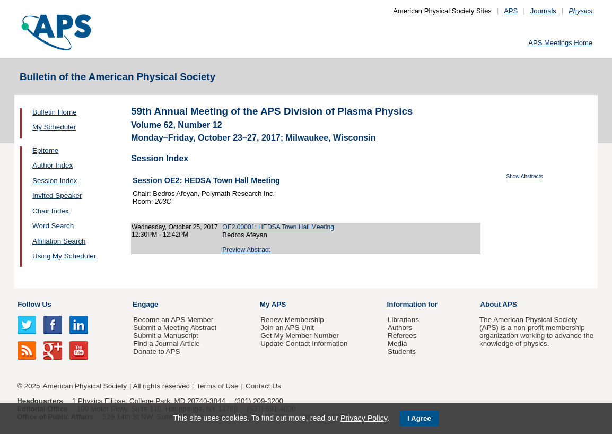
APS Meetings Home (560, 43)
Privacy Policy (363, 418)
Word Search (53, 226)
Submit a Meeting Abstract (174, 328)
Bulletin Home (54, 112)
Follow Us (34, 304)
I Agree (419, 418)
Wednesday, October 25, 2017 (175, 227)
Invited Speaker (57, 195)
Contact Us (263, 386)
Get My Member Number (299, 336)
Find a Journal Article (166, 344)
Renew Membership (292, 320)
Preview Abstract (246, 250)
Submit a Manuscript (165, 336)
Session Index (54, 181)
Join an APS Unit (287, 328)
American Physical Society (85, 386)
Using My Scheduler (64, 256)
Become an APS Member (173, 320)
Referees (402, 336)
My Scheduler (54, 127)
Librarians (403, 320)
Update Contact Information (303, 344)
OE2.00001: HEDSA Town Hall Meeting (278, 227)
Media (397, 344)
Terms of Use (217, 386)
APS (511, 11)
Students (402, 351)
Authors (400, 328)
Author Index (52, 165)
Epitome (45, 150)
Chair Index (50, 211)
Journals (543, 11)
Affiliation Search (59, 241)
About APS (498, 304)
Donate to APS (156, 351)
